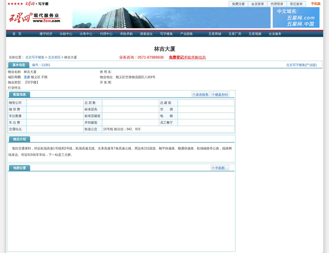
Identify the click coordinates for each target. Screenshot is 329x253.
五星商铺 (214, 34)
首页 (18, 34)
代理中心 (106, 34)
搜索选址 (146, 34)
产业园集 (186, 34)
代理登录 (277, 4)
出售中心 (86, 34)
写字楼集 (166, 34)
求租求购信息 (187, 57)
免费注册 (238, 4)
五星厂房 (235, 34)
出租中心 (66, 34)
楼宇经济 (46, 34)
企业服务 (275, 34)
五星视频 (255, 34)
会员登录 (257, 4)
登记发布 (296, 4)
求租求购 (126, 34)
